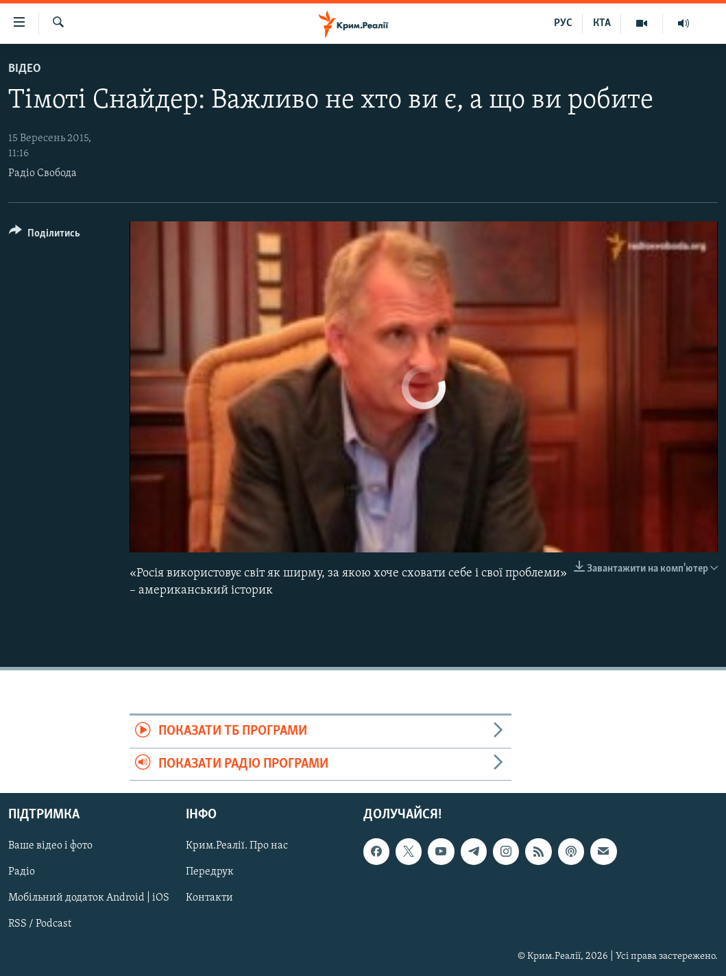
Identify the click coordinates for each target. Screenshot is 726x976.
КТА (602, 23)
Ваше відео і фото (50, 845)
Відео (24, 68)
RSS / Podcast (39, 924)
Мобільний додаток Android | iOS (88, 898)
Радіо (21, 871)
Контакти (209, 898)
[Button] (44, 235)
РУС (563, 23)
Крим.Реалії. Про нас (237, 845)
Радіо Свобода (42, 173)
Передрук (210, 871)
